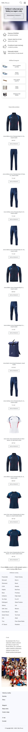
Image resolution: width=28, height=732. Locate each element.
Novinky (4, 696)
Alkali (16, 618)
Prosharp (17, 592)
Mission (17, 608)
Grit (16, 605)
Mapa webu (5, 708)
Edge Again (18, 596)
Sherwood (4, 583)
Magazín (4, 705)
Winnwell (4, 580)
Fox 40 (17, 599)
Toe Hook (17, 615)
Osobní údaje (5, 712)
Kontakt (4, 721)
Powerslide (5, 577)
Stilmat (4, 605)
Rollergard (4, 602)
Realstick (17, 624)
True (3, 621)
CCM (3, 586)
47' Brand (4, 624)
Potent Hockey (19, 577)
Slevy (3, 699)
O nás (3, 717)
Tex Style (4, 599)
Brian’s (17, 580)
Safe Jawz (4, 608)
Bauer (16, 583)
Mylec (16, 611)
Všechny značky (6, 693)
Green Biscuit (5, 611)
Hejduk (4, 589)
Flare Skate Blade (19, 621)
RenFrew (17, 589)
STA (3, 618)
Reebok (17, 586)
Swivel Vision (5, 615)
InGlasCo (4, 596)
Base (3, 592)
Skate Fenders (19, 602)
